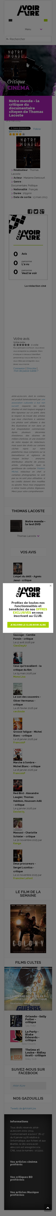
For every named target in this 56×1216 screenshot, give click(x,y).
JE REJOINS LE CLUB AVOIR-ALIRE (28, 625)
